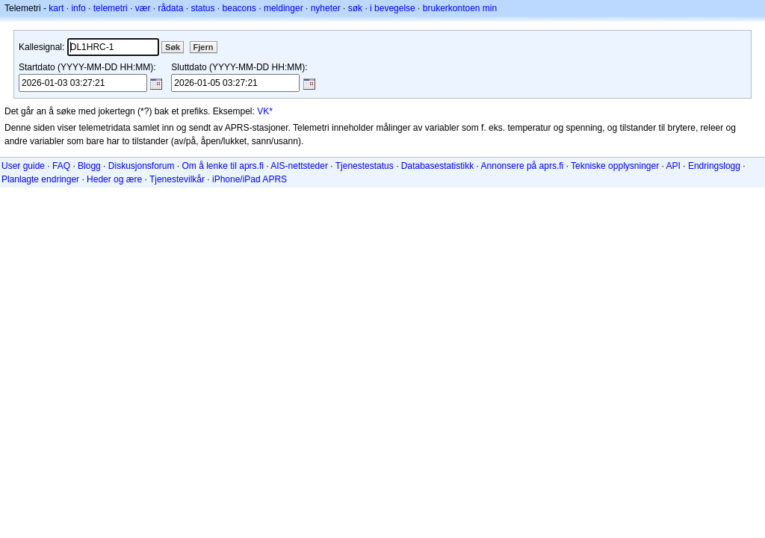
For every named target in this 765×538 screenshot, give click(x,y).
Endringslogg (714, 166)
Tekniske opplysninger (615, 166)
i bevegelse (392, 8)
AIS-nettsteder (299, 166)
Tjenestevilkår (177, 179)
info (78, 8)
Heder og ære (114, 179)
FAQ (61, 166)
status (203, 8)
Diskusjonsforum (141, 166)
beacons (239, 8)
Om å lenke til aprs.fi (223, 166)
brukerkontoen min (460, 8)
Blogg (89, 166)
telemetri (110, 8)
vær (143, 8)
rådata (170, 8)
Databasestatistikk (437, 166)
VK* (265, 111)
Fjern (203, 47)
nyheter (326, 8)
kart (56, 8)
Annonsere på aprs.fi (522, 166)
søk (355, 8)
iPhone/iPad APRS (249, 179)
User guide (23, 166)
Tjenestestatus (364, 166)
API (673, 166)
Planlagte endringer (40, 179)
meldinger (283, 8)
